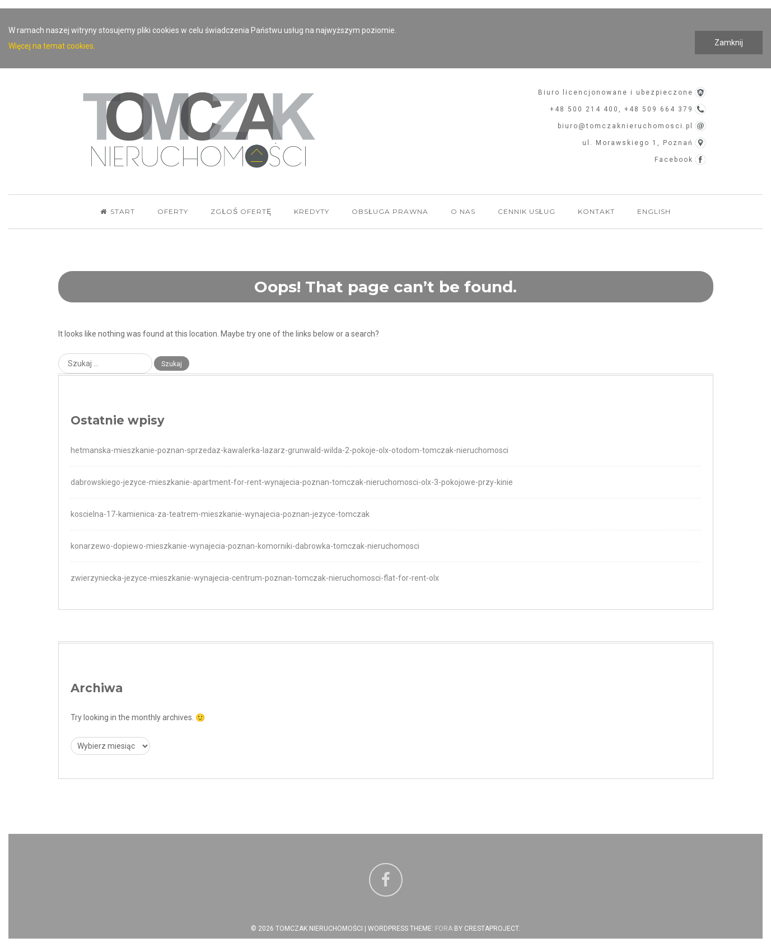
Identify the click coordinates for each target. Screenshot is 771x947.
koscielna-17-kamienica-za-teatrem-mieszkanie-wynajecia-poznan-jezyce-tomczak (220, 514)
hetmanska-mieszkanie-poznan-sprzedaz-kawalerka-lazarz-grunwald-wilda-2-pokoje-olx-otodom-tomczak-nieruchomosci (289, 450)
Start (117, 211)
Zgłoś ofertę (241, 211)
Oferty (172, 211)
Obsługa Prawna (390, 211)
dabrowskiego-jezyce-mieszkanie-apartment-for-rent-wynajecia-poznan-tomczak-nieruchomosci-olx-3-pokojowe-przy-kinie (292, 482)
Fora (443, 928)
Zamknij (728, 42)
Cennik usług (526, 211)
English (654, 211)
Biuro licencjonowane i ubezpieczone (615, 92)
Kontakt (596, 211)
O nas (463, 211)
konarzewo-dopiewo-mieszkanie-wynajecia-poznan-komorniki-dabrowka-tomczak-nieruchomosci (245, 546)
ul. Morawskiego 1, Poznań (637, 143)
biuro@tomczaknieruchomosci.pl (625, 126)
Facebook (674, 160)
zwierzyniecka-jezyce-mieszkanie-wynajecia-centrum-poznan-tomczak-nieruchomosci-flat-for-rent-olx (255, 577)
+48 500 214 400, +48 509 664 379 (621, 109)
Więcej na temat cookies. (51, 45)
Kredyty (311, 211)
